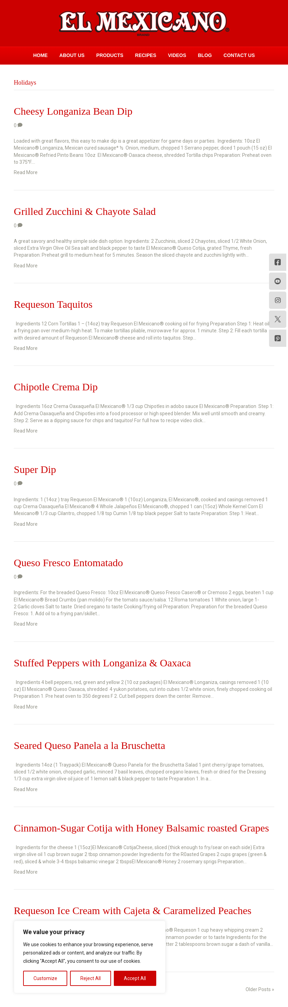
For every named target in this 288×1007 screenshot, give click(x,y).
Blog (205, 55)
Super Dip (35, 469)
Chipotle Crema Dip (56, 386)
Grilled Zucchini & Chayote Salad (85, 211)
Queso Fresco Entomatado (68, 562)
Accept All (135, 978)
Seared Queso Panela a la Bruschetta (89, 745)
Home (40, 55)
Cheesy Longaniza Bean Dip (73, 111)
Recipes (145, 55)
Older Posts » (260, 989)
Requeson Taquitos (53, 304)
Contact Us (239, 55)
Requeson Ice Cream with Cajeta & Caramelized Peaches (132, 910)
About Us (72, 55)
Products (109, 55)
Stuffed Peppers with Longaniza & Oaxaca (102, 662)
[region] (90, 957)
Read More (26, 172)
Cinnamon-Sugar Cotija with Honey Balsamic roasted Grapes (141, 828)
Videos (177, 55)
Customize (45, 978)
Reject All (90, 978)
